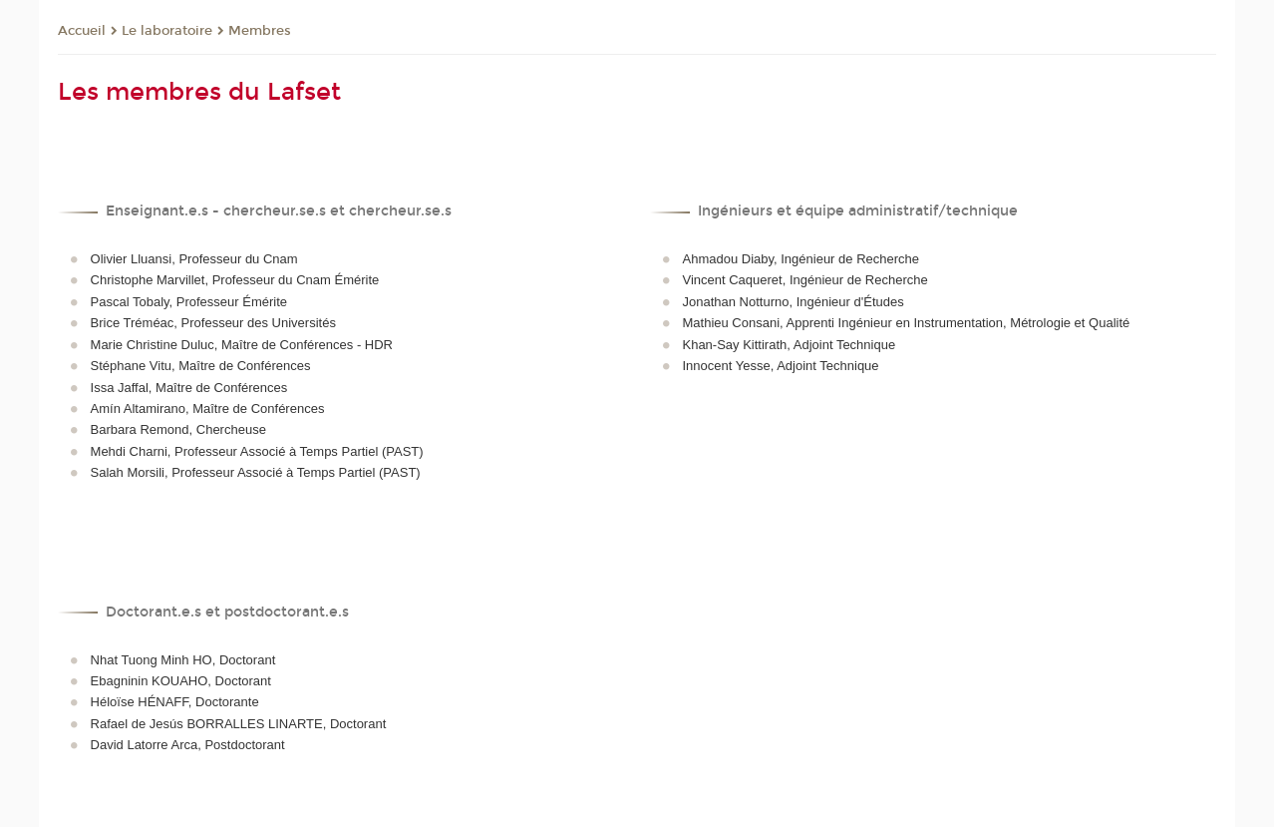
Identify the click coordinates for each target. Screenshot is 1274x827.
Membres (259, 31)
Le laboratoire (167, 31)
